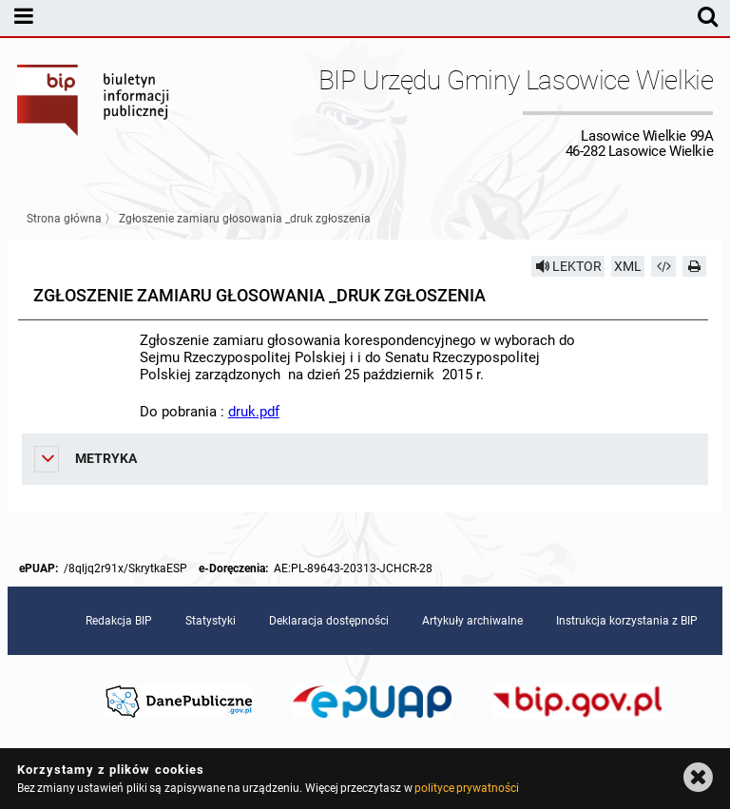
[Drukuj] (694, 266)
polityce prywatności (466, 788)
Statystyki (210, 620)
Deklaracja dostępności (329, 620)
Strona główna (64, 218)
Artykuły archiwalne (472, 620)
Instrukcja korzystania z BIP (627, 620)
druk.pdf (253, 411)
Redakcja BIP (119, 620)
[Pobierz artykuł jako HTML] (663, 266)
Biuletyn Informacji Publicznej (94, 112)
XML (628, 266)
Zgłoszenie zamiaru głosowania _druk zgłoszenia (245, 218)
